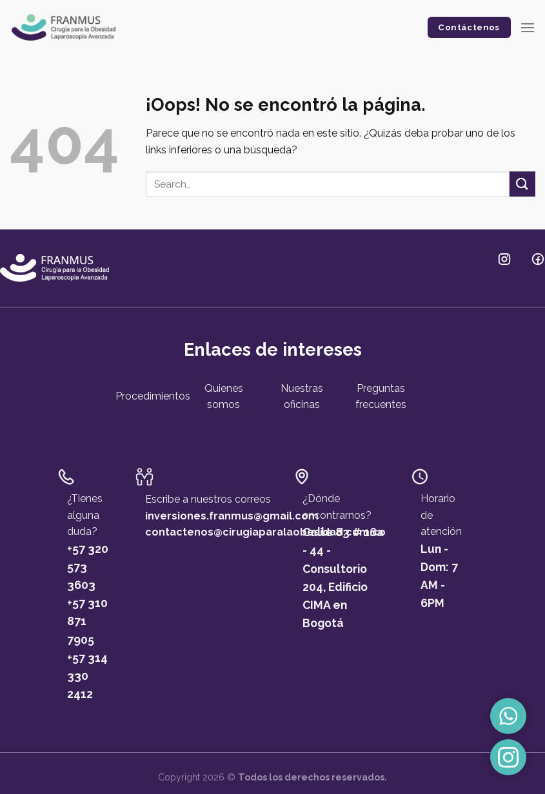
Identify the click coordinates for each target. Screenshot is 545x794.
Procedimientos (152, 396)
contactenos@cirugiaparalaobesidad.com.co (265, 532)
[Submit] (522, 184)
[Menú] (527, 27)
